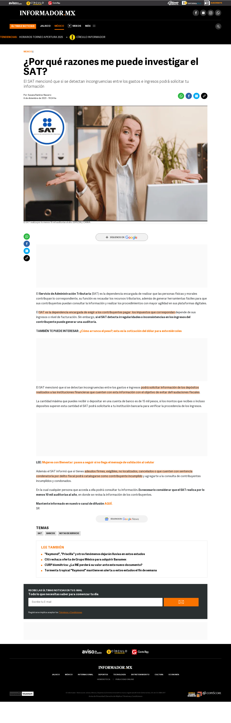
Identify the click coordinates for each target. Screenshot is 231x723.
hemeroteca (103, 679)
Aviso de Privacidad (97, 696)
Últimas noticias (22, 26)
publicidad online (125, 679)
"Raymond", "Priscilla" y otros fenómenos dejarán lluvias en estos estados (95, 554)
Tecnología (119, 675)
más (90, 26)
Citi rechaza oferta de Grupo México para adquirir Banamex (85, 559)
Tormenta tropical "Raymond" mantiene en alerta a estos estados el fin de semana (101, 570)
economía (174, 675)
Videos (74, 25)
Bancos (50, 534)
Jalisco (45, 26)
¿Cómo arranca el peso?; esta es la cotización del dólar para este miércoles (131, 331)
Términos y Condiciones (70, 612)
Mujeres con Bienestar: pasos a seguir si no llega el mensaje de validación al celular (98, 462)
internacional (85, 675)
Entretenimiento (140, 675)
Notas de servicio (69, 534)
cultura (159, 675)
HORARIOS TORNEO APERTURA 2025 (41, 37)
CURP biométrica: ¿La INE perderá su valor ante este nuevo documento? (93, 565)
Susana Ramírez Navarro (39, 95)
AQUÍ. (109, 503)
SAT (40, 534)
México (59, 26)
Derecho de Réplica (114, 696)
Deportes (103, 675)
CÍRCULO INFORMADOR (90, 37)
